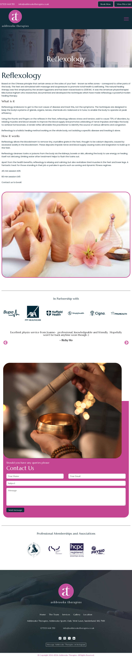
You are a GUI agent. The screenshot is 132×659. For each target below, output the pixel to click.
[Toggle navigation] (126, 19)
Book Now (106, 4)
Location (87, 614)
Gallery (76, 614)
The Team (54, 614)
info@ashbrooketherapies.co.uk (34, 4)
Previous (5, 343)
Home (43, 614)
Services (66, 614)
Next (126, 343)
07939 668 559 (7, 4)
